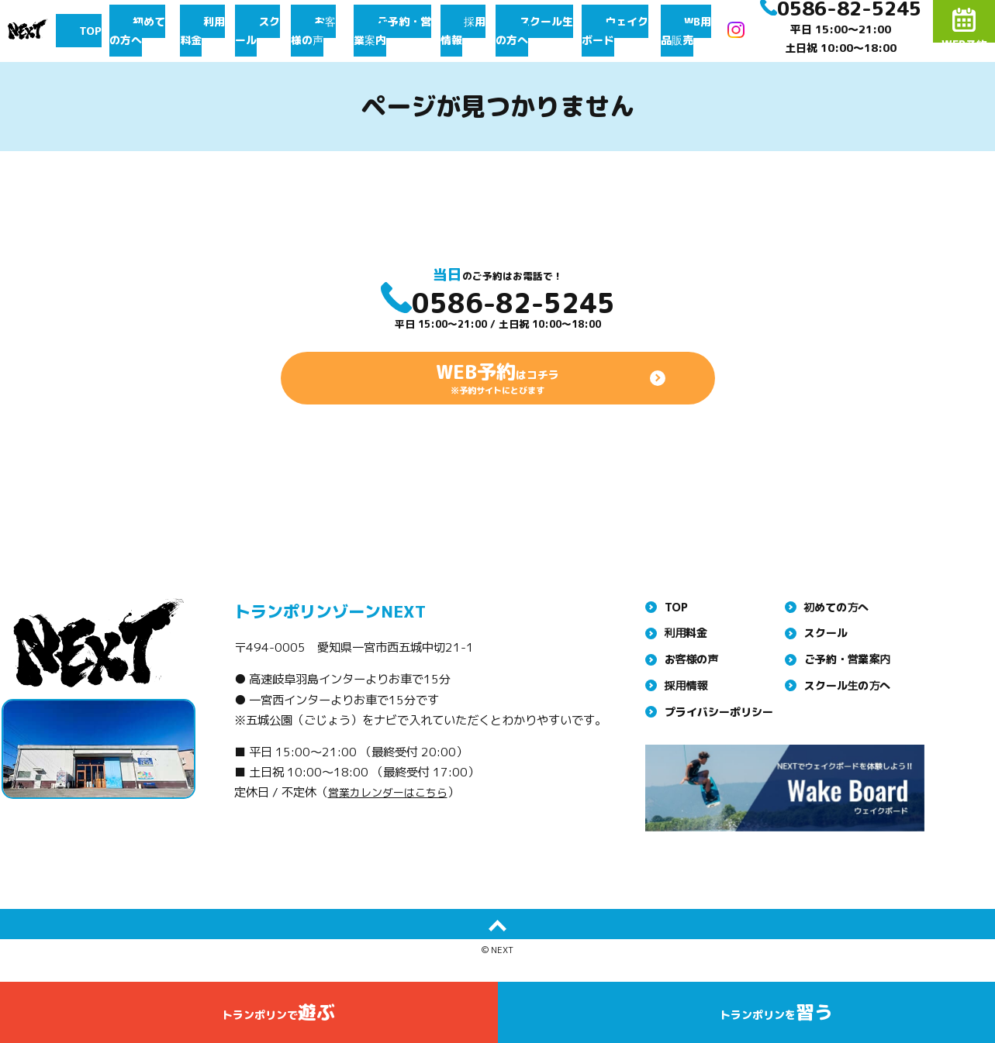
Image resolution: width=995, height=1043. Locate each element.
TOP (103, 30)
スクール (267, 30)
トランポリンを (776, 1019)
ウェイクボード (637, 30)
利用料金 (216, 30)
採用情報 (475, 30)
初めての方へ (154, 30)
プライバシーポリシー (719, 742)
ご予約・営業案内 (402, 30)
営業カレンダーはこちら (392, 823)
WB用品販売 (713, 30)
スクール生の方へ (548, 30)
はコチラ (498, 405)
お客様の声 (324, 30)
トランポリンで (279, 1019)
